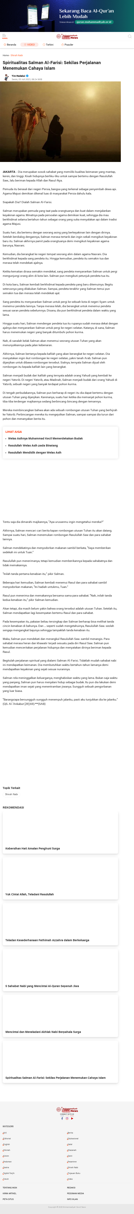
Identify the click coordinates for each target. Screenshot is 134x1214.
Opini (70, 1156)
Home (6, 55)
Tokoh (6, 1179)
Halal (70, 1144)
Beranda (11, 45)
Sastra (6, 1168)
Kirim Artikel (9, 1194)
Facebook (62, 1120)
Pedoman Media (75, 1194)
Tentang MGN (10, 1188)
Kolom (6, 1156)
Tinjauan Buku (74, 1173)
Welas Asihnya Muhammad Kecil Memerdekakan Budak (45, 438)
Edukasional (73, 1139)
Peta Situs (8, 1199)
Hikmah (6, 1150)
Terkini (49, 45)
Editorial (7, 1139)
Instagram (67, 1120)
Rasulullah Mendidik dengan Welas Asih (34, 452)
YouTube (72, 1120)
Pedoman (7, 1162)
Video (31, 45)
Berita (70, 1133)
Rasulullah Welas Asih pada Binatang (33, 445)
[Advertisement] (60, 489)
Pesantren (72, 1162)
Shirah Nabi (11, 794)
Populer (69, 45)
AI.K (5, 1133)
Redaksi (71, 1188)
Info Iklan (72, 1199)
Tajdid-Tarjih (8, 1173)
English (6, 1144)
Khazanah (72, 1150)
